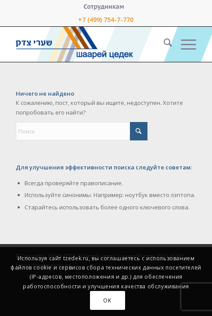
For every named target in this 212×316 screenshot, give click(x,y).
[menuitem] (103, 6)
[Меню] (184, 44)
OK (107, 300)
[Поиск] (163, 44)
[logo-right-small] (88, 44)
